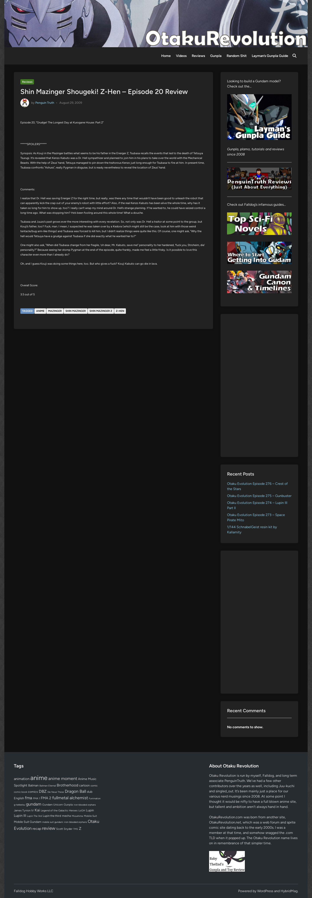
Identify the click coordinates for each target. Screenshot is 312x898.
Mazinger (55, 310)
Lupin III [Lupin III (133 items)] (20, 816)
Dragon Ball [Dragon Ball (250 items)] (75, 791)
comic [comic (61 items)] (94, 785)
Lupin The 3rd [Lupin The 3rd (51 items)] (34, 815)
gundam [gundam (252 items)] (33, 804)
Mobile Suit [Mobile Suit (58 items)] (90, 815)
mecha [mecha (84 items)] (66, 815)
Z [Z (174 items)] (80, 828)
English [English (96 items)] (19, 798)
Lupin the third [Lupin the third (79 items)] (52, 815)
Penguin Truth (44, 102)
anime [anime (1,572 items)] (38, 778)
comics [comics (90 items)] (33, 792)
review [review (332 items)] (48, 828)
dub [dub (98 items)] (90, 792)
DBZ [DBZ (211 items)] (43, 791)
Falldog (268, 775)
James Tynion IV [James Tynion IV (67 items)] (24, 810)
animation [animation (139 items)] (21, 779)
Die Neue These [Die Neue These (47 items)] (55, 792)
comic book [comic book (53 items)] (20, 791)
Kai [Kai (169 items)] (37, 810)
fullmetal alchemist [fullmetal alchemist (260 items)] (70, 797)
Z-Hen (120, 310)
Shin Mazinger (75, 310)
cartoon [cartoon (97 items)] (84, 785)
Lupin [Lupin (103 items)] (90, 810)
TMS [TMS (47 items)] (75, 829)
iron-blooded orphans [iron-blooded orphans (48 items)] (85, 804)
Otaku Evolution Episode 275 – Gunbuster (259, 496)
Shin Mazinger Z (100, 310)
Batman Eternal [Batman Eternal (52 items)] (47, 785)
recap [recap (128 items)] (36, 829)
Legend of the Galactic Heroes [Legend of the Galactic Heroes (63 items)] (59, 810)
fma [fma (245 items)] (28, 797)
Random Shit (237, 56)
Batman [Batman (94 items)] (33, 785)
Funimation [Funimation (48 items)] (95, 798)
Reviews (198, 56)
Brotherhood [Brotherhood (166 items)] (67, 785)
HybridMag (289, 891)
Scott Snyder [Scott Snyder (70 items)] (64, 828)
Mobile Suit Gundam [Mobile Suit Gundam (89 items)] (27, 822)
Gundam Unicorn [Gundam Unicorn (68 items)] (52, 804)
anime (40, 310)
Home (166, 56)
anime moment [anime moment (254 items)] (62, 778)
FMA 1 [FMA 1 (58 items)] (36, 798)
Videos (181, 56)
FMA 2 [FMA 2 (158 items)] (46, 798)
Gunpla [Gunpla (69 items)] (68, 804)
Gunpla (215, 56)
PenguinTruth (234, 781)
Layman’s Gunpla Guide (270, 56)
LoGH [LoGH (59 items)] (81, 810)
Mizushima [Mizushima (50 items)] (77, 816)
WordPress (265, 891)
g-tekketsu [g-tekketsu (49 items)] (19, 804)
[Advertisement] (259, 385)
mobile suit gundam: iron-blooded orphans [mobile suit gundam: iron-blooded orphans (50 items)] (64, 822)
